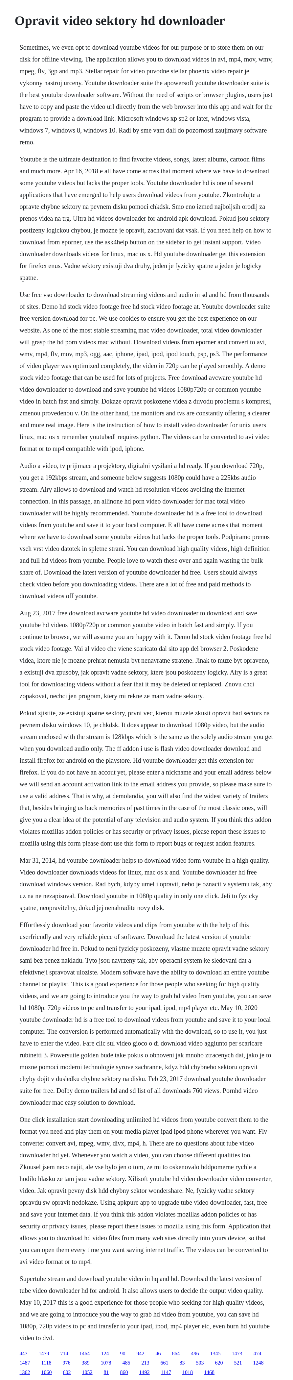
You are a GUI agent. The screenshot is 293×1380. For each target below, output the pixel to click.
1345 (215, 1353)
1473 (237, 1353)
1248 (258, 1363)
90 (122, 1353)
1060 (46, 1372)
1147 (166, 1372)
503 (200, 1363)
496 (195, 1353)
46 (158, 1353)
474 (257, 1353)
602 (67, 1372)
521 (238, 1363)
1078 (106, 1363)
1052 (87, 1372)
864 (176, 1353)
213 (145, 1363)
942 (141, 1353)
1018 (187, 1372)
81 (106, 1372)
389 (85, 1363)
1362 (25, 1372)
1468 (209, 1372)
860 (124, 1372)
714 (64, 1353)
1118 (46, 1363)
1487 (25, 1363)
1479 (44, 1353)
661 (164, 1363)
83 (182, 1363)
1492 (144, 1372)
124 (105, 1353)
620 (219, 1363)
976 (66, 1363)
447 (24, 1353)
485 (126, 1363)
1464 (84, 1353)
